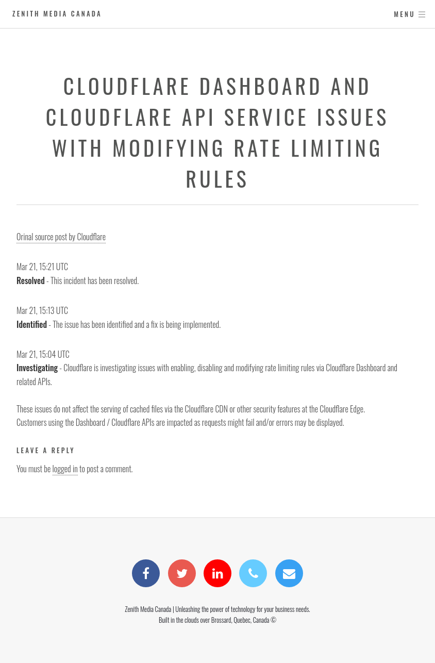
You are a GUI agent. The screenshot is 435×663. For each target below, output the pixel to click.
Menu (404, 14)
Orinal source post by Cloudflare (61, 236)
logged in (65, 468)
